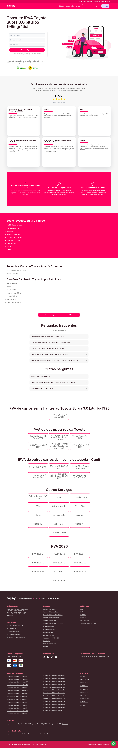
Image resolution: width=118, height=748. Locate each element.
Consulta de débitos (25, 598)
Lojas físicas (12, 628)
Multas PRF (80, 524)
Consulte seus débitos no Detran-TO (17, 714)
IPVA (59, 497)
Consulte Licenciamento (50, 620)
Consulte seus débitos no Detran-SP (54, 678)
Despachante (59, 515)
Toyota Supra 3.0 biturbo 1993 (59, 416)
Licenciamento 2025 (49, 626)
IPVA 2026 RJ (59, 563)
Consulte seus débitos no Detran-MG (17, 679)
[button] (59, 336)
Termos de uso (36, 53)
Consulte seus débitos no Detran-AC (17, 696)
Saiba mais (65, 724)
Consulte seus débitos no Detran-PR (17, 682)
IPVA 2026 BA (38, 571)
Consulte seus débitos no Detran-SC (17, 685)
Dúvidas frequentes (14, 634)
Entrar (105, 6)
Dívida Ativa (80, 506)
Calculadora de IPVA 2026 (38, 497)
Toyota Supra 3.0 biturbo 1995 (38, 476)
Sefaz (38, 515)
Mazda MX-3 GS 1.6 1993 (59, 467)
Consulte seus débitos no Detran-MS (54, 701)
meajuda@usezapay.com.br (17, 637)
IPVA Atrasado (84, 620)
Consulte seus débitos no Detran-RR (17, 711)
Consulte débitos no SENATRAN (53, 615)
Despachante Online (49, 635)
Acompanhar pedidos (90, 6)
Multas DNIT (59, 524)
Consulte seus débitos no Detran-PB (54, 704)
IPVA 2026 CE (80, 571)
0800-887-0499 (14, 631)
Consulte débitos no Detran (51, 612)
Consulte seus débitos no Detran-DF (17, 676)
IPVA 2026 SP (38, 554)
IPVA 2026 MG (58, 554)
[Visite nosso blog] (44, 657)
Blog (73, 6)
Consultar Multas (48, 632)
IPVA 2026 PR (80, 554)
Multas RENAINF (59, 533)
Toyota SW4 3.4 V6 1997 (80, 446)
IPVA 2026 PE (59, 580)
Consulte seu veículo (49, 609)
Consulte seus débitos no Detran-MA (54, 698)
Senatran (80, 515)
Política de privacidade (27, 54)
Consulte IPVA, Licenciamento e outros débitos (59, 315)
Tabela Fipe (46, 641)
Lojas (68, 6)
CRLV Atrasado (59, 506)
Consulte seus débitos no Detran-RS (54, 681)
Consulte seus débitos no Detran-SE (54, 710)
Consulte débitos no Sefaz (51, 618)
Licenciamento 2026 (49, 629)
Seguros (45, 646)
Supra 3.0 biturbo (53, 598)
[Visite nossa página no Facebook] (48, 657)
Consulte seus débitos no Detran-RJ (54, 675)
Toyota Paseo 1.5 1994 (80, 437)
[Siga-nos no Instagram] (52, 657)
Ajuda (78, 6)
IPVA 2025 (83, 615)
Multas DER (38, 524)
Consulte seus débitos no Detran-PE (17, 688)
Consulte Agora (27, 50)
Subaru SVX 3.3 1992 (38, 467)
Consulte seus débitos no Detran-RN (54, 684)
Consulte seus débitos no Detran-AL (53, 696)
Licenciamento (80, 497)
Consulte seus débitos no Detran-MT (17, 702)
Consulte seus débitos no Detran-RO (54, 707)
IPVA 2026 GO (59, 571)
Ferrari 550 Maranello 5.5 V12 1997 (80, 476)
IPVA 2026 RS (38, 563)
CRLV (38, 506)
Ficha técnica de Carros (50, 644)
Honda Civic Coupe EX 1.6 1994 (80, 467)
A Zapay (61, 6)
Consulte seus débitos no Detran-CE (17, 690)
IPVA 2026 (83, 618)
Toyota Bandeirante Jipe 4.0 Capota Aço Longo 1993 (59, 437)
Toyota (43, 598)
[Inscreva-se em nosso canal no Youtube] (55, 657)
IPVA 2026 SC (80, 563)
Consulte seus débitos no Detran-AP (17, 693)
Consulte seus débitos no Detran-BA (54, 687)
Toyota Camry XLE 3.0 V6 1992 (38, 437)
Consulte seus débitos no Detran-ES (54, 690)
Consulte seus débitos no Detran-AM (54, 693)
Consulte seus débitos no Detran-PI (17, 708)
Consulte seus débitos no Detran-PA (17, 705)
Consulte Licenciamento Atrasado (53, 623)
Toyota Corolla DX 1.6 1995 (38, 446)
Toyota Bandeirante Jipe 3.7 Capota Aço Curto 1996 (59, 446)
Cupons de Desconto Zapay (88, 623)
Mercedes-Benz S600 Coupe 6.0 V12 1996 (59, 476)
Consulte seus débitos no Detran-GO (17, 699)
